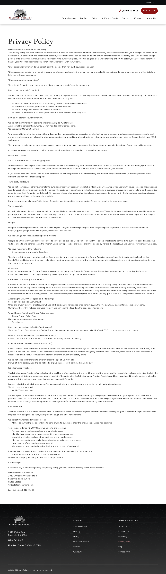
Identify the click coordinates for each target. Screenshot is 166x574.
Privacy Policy (124, 545)
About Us (151, 18)
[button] (84, 18)
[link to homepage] (20, 14)
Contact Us (149, 11)
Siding (95, 18)
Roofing (84, 18)
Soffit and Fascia (81, 545)
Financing (150, 2)
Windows (138, 18)
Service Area (124, 555)
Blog (120, 550)
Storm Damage (80, 530)
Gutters (126, 18)
